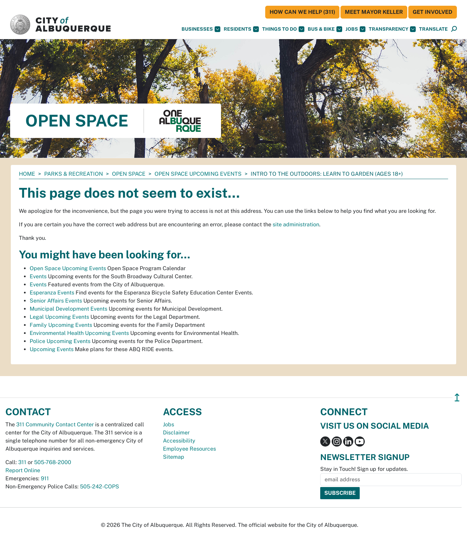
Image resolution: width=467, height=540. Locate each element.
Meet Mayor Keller (374, 12)
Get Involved (432, 12)
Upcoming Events (52, 349)
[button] (433, 29)
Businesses (201, 29)
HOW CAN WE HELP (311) (302, 12)
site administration (296, 224)
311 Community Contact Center (55, 424)
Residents (241, 29)
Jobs (355, 29)
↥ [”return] (457, 397)
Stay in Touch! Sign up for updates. (364, 469)
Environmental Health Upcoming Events (79, 333)
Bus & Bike (325, 29)
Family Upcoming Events (61, 325)
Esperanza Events (52, 292)
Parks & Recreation (73, 174)
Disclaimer (176, 432)
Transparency (392, 29)
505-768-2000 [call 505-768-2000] (52, 462)
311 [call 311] (22, 462)
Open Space (128, 174)
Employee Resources (189, 449)
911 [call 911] (45, 478)
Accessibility (179, 440)
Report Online (22, 470)
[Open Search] (454, 29)
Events (38, 276)
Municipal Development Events (68, 309)
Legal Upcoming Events (59, 317)
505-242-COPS (99, 486)
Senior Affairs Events (56, 300)
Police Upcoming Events (60, 341)
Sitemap (173, 457)
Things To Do (283, 29)
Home (27, 174)
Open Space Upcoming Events (198, 174)
